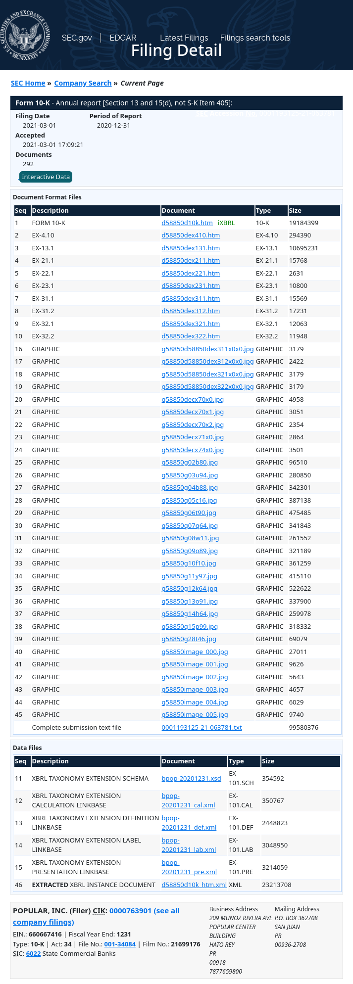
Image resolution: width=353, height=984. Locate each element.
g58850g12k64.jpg (190, 588)
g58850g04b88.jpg (190, 487)
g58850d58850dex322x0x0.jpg (208, 386)
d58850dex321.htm (191, 323)
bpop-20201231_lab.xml (189, 845)
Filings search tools (255, 38)
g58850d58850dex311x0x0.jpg (208, 348)
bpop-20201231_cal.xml (188, 800)
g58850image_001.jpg (195, 663)
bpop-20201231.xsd (191, 778)
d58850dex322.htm (191, 335)
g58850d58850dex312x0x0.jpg (208, 361)
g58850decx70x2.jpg (193, 424)
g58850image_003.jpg (195, 689)
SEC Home (28, 83)
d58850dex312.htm (191, 310)
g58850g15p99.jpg (190, 626)
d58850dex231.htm (191, 285)
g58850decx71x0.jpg (193, 436)
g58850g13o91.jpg (190, 601)
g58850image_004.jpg (195, 702)
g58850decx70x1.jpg (193, 411)
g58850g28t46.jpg (189, 638)
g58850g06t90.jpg (189, 512)
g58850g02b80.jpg (190, 462)
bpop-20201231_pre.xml (189, 867)
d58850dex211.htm (191, 260)
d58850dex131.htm (191, 247)
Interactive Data (46, 176)
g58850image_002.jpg (195, 676)
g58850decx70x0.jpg (193, 399)
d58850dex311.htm (191, 298)
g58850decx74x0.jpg (193, 449)
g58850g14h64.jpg (190, 613)
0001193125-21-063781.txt (202, 727)
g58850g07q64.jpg (190, 525)
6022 (33, 953)
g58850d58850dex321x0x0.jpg (208, 374)
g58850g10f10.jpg (189, 563)
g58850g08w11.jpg (190, 537)
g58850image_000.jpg (195, 651)
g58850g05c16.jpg (189, 500)
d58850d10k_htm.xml (194, 884)
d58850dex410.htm (191, 235)
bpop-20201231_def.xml (189, 822)
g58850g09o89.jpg (190, 550)
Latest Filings (184, 38)
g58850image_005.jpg (195, 714)
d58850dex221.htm (191, 273)
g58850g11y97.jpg (189, 575)
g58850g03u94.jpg (190, 474)
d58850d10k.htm (187, 222)
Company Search (83, 83)
